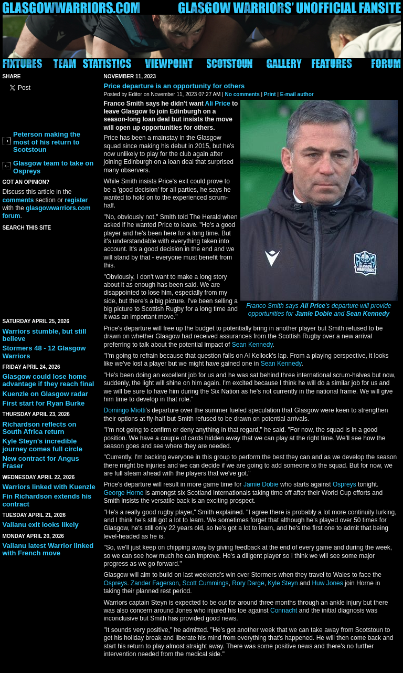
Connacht (283, 610)
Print (270, 94)
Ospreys (344, 484)
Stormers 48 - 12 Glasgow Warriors (44, 351)
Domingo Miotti (125, 410)
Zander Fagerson (155, 583)
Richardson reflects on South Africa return (40, 428)
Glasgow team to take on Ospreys (53, 166)
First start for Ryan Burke (44, 403)
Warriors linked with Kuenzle (49, 487)
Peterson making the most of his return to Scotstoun (46, 141)
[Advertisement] (50, 272)
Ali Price (312, 305)
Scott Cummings (206, 583)
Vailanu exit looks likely (41, 525)
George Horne (124, 492)
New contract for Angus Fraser (41, 462)
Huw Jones (327, 583)
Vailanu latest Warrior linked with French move (48, 549)
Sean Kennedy (368, 313)
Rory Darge (248, 583)
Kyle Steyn (283, 583)
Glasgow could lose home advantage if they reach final (48, 380)
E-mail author (297, 94)
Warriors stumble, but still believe (45, 335)
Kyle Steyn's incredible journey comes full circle (42, 444)
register (76, 200)
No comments (242, 94)
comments (18, 200)
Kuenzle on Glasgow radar (45, 394)
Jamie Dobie (313, 313)
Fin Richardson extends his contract (47, 500)
